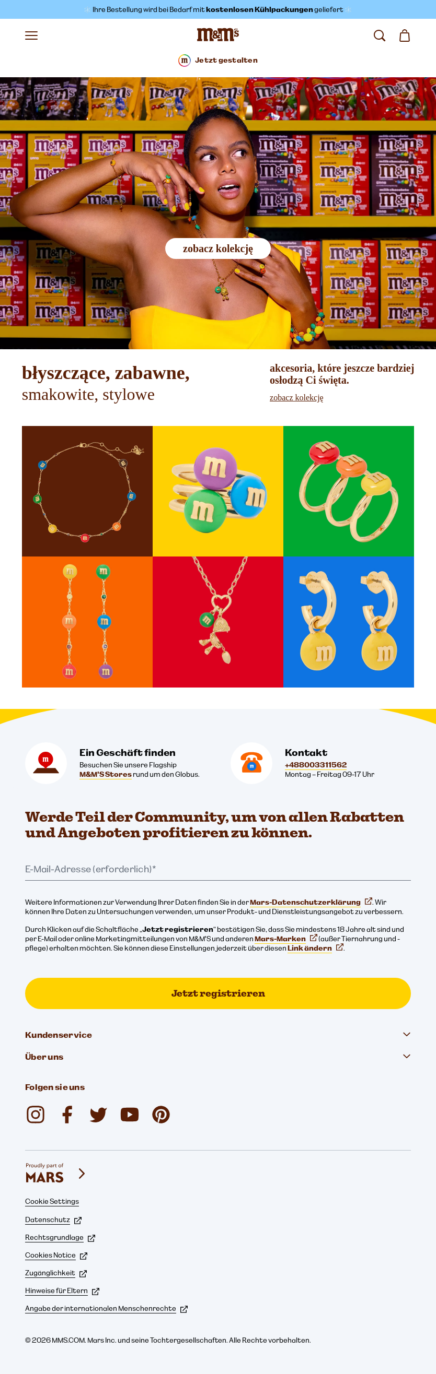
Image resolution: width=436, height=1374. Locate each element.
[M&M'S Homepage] (218, 35)
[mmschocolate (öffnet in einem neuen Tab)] (35, 1114)
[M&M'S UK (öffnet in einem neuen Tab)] (67, 1114)
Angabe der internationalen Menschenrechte (106, 1308)
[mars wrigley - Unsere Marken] (56, 1173)
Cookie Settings (52, 1201)
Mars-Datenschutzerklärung (311, 902)
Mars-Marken (286, 938)
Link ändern (315, 948)
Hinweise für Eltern (62, 1290)
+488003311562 (316, 765)
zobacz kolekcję (218, 248)
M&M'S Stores (105, 774)
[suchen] (379, 35)
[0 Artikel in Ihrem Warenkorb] (404, 35)
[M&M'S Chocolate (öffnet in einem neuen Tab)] (161, 1114)
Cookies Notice (56, 1255)
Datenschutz (53, 1219)
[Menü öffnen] (31, 35)
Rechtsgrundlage (60, 1237)
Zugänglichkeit (56, 1273)
